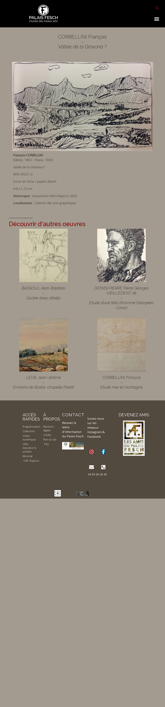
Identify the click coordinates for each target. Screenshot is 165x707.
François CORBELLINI (28, 155)
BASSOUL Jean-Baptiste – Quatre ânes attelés (43, 293)
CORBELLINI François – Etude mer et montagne (121, 382)
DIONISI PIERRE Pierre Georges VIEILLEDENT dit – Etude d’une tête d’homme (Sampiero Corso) (121, 298)
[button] (157, 7)
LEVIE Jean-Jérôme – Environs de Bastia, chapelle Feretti (43, 382)
